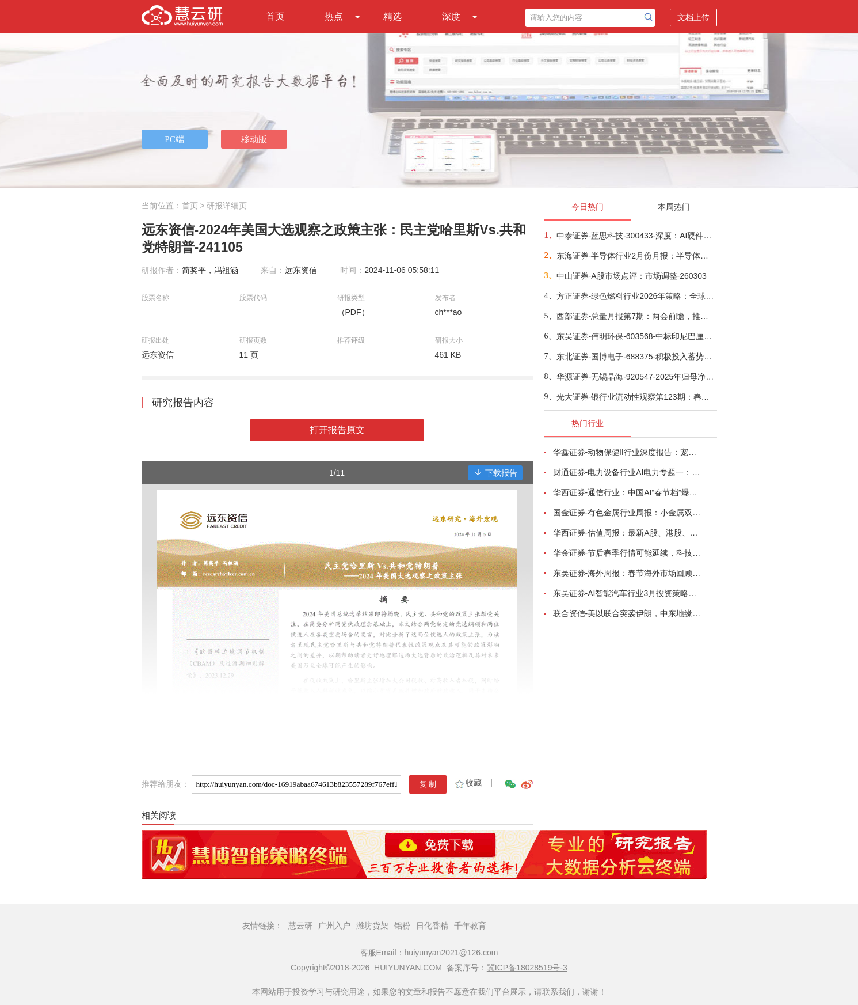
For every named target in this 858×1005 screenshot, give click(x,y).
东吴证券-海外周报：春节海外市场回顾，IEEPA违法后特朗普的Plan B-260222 (628, 573)
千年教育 (470, 925)
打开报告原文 (337, 430)
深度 (451, 16)
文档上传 (693, 17)
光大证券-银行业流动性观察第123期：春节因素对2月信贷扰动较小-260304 (636, 396)
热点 (334, 16)
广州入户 (334, 925)
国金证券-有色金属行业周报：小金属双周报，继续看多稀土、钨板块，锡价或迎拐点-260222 (628, 512)
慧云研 (300, 925)
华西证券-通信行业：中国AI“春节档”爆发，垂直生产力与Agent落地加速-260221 (628, 492)
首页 (275, 16)
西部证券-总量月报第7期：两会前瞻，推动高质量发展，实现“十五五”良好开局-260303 (636, 316)
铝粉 (402, 925)
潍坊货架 (372, 925)
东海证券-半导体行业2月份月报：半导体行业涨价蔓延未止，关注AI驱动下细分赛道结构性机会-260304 (636, 255)
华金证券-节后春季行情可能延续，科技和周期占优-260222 (628, 553)
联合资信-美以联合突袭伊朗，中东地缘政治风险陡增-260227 (628, 613)
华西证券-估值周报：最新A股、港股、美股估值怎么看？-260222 (628, 532)
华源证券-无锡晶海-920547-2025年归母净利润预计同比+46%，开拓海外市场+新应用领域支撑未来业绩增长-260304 (636, 376)
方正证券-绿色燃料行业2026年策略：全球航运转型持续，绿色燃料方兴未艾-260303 (636, 296)
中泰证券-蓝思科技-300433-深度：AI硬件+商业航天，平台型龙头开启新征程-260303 (636, 235)
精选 (392, 16)
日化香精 (432, 925)
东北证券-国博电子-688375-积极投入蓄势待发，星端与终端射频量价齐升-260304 (636, 356)
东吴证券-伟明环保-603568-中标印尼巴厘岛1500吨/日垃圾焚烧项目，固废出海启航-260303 (636, 336)
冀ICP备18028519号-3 (527, 967)
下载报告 (495, 472)
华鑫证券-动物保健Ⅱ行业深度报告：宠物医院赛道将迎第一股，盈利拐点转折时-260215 (628, 452)
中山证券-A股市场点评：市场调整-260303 (631, 275)
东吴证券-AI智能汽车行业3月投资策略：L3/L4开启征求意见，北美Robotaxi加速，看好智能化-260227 (628, 593)
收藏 (467, 782)
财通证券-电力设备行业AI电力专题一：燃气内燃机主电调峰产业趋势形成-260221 (628, 472)
